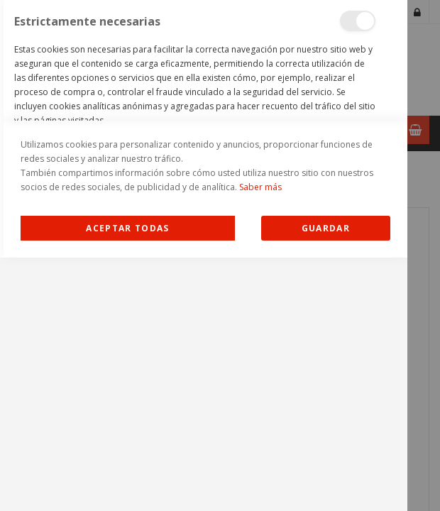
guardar (326, 482)
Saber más (260, 440)
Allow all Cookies (128, 482)
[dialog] (203, 255)
